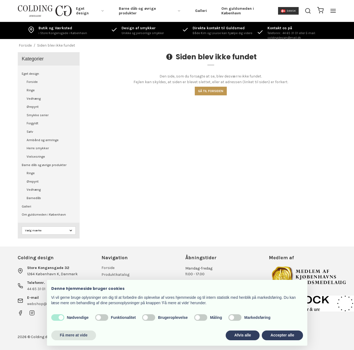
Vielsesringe (36, 156)
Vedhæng (34, 99)
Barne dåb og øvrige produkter (150, 11)
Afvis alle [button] (242, 335)
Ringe (31, 90)
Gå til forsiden (210, 91)
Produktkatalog (115, 274)
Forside (32, 82)
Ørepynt (33, 107)
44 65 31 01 (36, 289)
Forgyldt (32, 123)
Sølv (30, 132)
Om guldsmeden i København (237, 11)
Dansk (288, 10)
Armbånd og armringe (43, 140)
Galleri (201, 10)
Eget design (90, 11)
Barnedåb (34, 198)
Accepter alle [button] (282, 335)
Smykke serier (38, 115)
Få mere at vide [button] (74, 335)
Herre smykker (38, 148)
